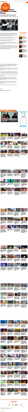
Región (17, 2)
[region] (14, 5)
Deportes (22, 2)
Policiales (19, 2)
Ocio (23, 2)
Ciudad (15, 2)
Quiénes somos (2, 410)
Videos (25, 2)
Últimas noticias (12, 2)
